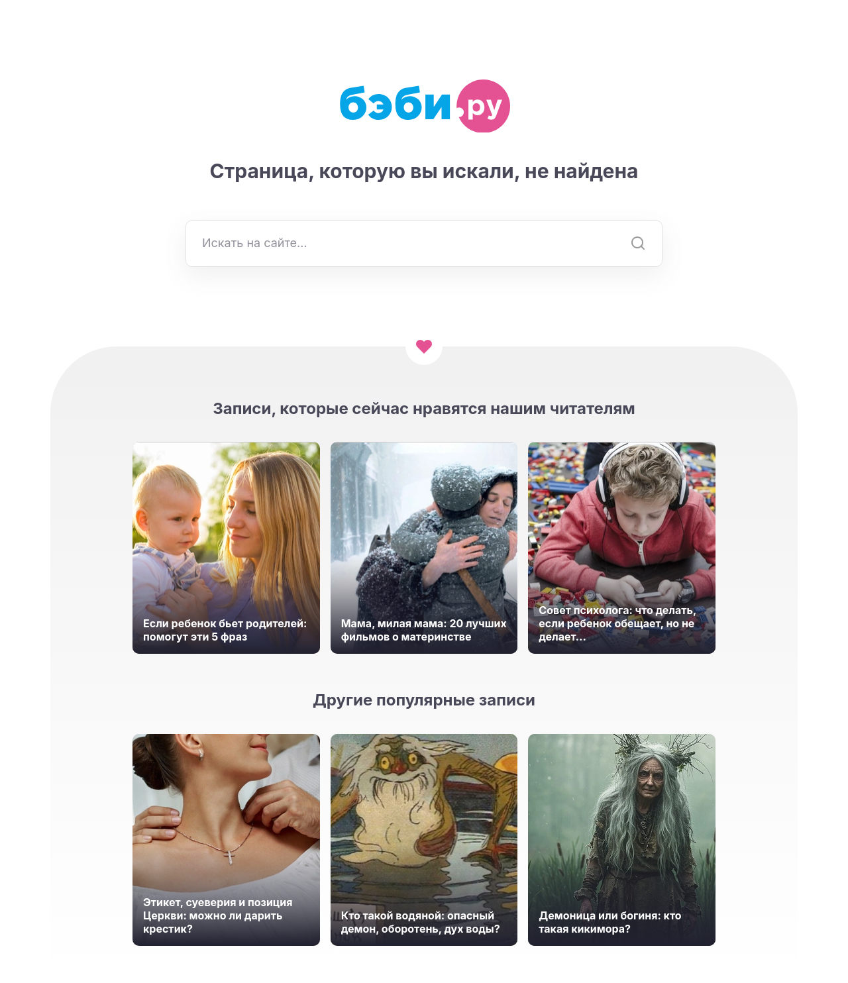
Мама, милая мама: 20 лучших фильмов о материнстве (424, 630)
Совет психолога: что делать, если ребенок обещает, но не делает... (617, 623)
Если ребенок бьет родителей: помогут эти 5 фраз (225, 630)
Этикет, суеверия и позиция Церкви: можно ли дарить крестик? (218, 915)
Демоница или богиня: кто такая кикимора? (610, 922)
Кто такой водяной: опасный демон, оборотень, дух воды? (420, 922)
